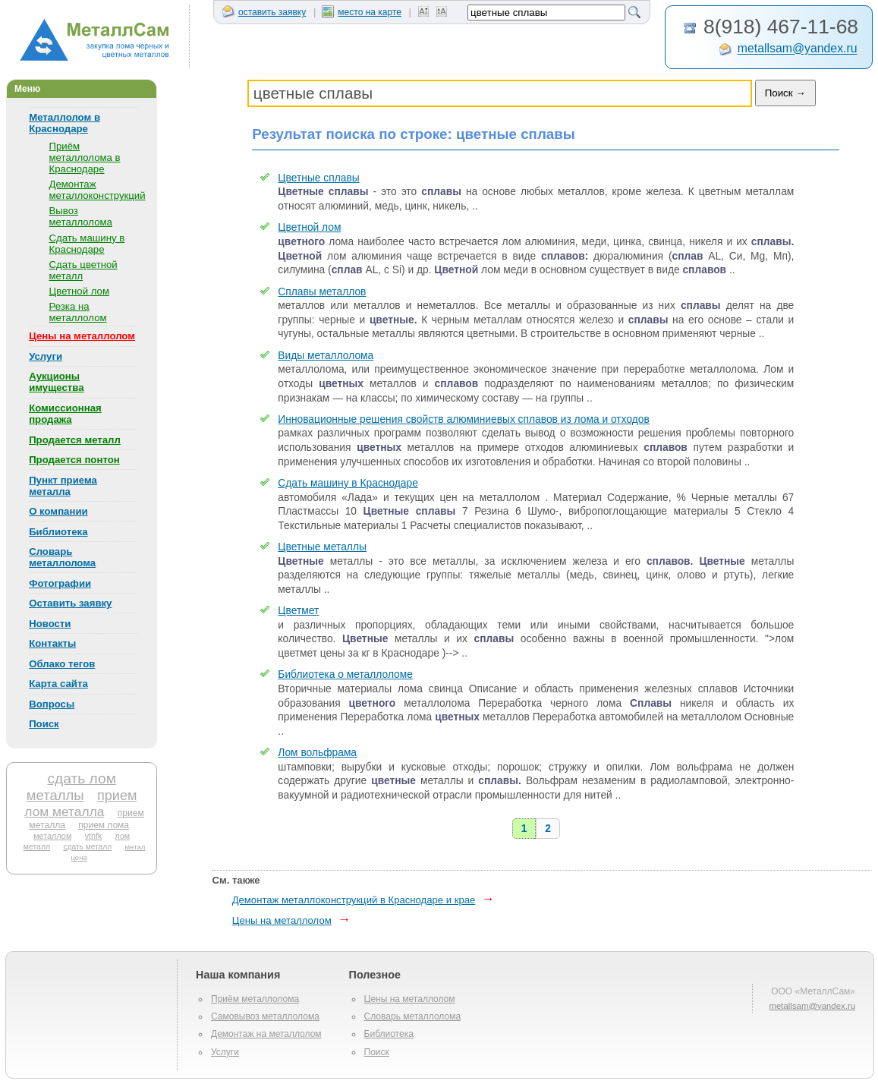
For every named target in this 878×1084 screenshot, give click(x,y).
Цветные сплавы (318, 178)
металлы (55, 795)
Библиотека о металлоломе (345, 674)
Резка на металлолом (78, 312)
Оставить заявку (70, 603)
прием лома (103, 825)
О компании (58, 511)
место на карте (361, 12)
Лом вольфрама (317, 752)
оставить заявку (264, 12)
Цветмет (298, 610)
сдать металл (87, 847)
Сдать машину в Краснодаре (87, 243)
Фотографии (60, 583)
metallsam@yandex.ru (798, 49)
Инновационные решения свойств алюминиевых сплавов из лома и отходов (464, 419)
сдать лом (81, 778)
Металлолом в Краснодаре (64, 123)
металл (37, 847)
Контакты (52, 643)
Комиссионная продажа (65, 413)
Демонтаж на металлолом (266, 1034)
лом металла (64, 811)
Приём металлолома (255, 999)
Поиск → (785, 93)
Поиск (44, 723)
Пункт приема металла (63, 485)
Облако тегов (62, 664)
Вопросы (51, 704)
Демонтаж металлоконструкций (97, 189)
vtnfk (93, 835)
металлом (52, 835)
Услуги (45, 356)
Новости (50, 623)
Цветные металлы (322, 547)
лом (122, 835)
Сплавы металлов (322, 292)
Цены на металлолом (82, 336)
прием (117, 795)
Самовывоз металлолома (265, 1016)
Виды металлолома (325, 355)
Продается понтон (74, 459)
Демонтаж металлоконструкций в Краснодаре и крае (354, 900)
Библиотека (58, 531)
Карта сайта (58, 683)
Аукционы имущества (56, 381)
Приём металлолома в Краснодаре (85, 157)
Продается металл (75, 440)
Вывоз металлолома (80, 216)
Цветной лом (79, 291)
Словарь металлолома (62, 557)
